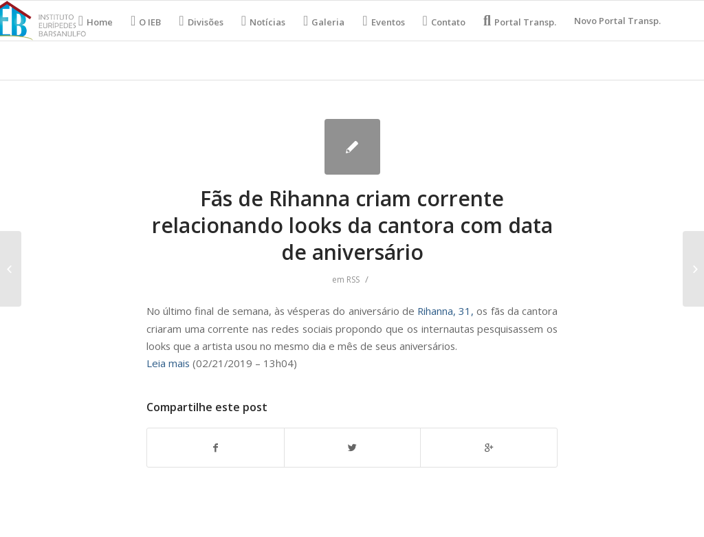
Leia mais (168, 363)
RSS (353, 279)
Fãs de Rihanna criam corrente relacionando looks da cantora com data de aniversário (352, 225)
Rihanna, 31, (445, 311)
